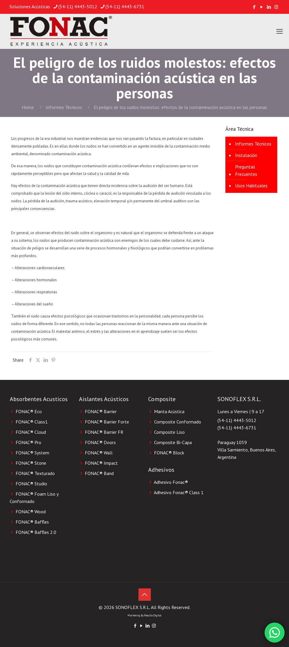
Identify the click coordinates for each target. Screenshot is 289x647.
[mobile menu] (280, 31)
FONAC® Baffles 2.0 (36, 532)
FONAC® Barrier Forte (107, 422)
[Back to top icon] (144, 594)
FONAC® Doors (100, 442)
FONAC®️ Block (169, 453)
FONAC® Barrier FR (104, 432)
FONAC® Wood (31, 511)
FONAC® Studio (31, 484)
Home (28, 107)
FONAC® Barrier (101, 411)
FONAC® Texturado (35, 473)
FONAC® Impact (101, 463)
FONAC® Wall (99, 453)
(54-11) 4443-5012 (236, 420)
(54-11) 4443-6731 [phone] (124, 6)
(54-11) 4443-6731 (236, 428)
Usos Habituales (251, 185)
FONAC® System (32, 453)
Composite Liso (169, 432)
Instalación (246, 155)
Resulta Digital (152, 615)
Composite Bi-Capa (173, 442)
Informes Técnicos (64, 107)
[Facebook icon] (254, 7)
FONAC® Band (99, 473)
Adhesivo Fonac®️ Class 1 (179, 492)
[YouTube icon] (261, 7)
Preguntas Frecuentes (246, 170)
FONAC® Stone (31, 463)
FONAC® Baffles (32, 522)
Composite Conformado (177, 422)
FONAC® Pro (28, 442)
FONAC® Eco (29, 411)
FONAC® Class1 (32, 422)
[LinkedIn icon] (269, 7)
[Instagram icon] (276, 7)
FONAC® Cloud (31, 432)
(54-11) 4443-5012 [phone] (77, 6)
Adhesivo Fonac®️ (171, 482)
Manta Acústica (169, 411)
